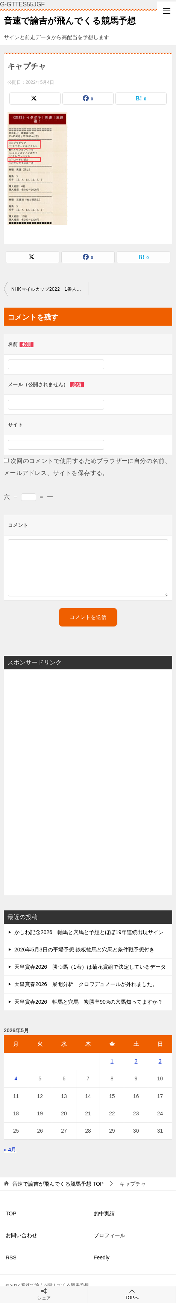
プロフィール (109, 1235)
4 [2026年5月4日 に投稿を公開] (16, 1078)
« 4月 (10, 1150)
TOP (57, 1184)
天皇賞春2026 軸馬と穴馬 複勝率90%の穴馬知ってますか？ (88, 1002)
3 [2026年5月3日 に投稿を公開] (160, 1061)
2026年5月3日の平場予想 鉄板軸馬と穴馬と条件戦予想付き (84, 950)
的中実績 (104, 1213)
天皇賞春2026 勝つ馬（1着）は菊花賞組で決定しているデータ (90, 967)
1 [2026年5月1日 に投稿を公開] (112, 1061)
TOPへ (132, 1294)
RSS (11, 1257)
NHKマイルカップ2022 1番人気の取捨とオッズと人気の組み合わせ (49, 289)
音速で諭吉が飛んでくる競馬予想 (70, 20)
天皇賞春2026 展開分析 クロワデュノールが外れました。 (86, 984)
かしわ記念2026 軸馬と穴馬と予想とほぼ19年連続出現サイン (89, 932)
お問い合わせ (21, 1235)
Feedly (101, 1257)
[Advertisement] (88, 783)
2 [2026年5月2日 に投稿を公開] (136, 1061)
